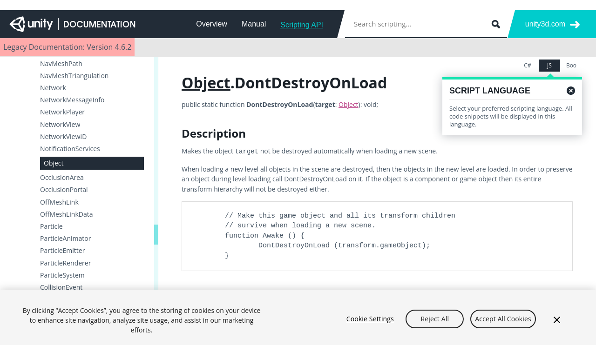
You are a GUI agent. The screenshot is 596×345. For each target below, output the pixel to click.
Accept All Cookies (503, 323)
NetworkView (60, 124)
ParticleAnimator (65, 238)
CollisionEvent (61, 287)
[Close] (556, 324)
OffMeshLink (59, 202)
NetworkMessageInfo (72, 100)
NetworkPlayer (62, 112)
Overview (211, 24)
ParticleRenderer (65, 263)
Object (54, 163)
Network (53, 88)
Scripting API (301, 25)
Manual (254, 24)
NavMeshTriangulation (74, 76)
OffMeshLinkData (66, 214)
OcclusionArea (62, 177)
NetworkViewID (63, 137)
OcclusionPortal (64, 190)
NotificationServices (70, 149)
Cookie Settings (370, 323)
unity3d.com (545, 24)
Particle (51, 226)
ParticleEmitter (62, 250)
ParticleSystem (62, 275)
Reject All (435, 323)
